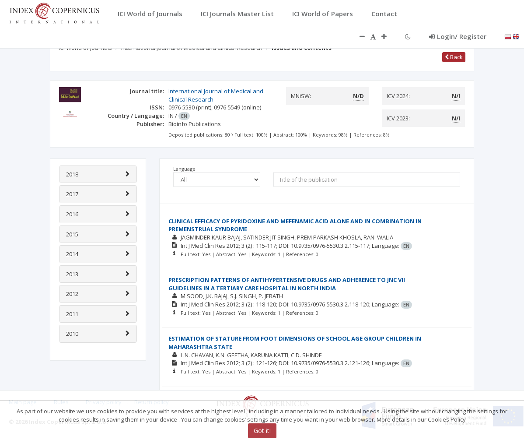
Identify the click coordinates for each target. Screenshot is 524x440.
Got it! (262, 430)
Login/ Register (457, 36)
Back (454, 57)
